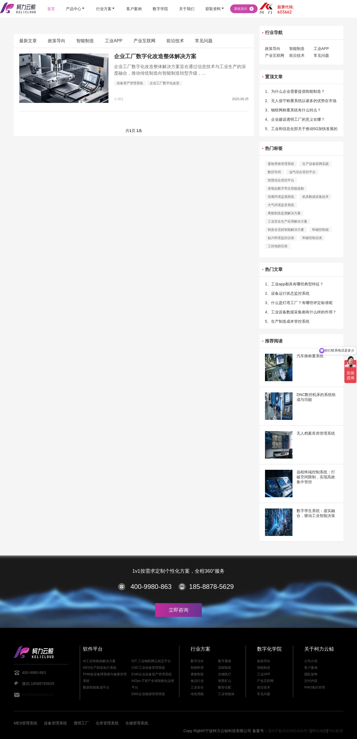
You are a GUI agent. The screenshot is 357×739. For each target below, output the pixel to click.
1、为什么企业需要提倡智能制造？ (295, 91)
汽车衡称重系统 (310, 356)
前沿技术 (175, 40)
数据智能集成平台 (96, 687)
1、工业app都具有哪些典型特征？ (294, 284)
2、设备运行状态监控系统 (287, 293)
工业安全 (197, 687)
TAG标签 (335, 731)
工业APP (113, 40)
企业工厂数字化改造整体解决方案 (155, 56)
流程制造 (224, 668)
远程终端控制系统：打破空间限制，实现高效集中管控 (316, 477)
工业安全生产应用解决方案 (287, 221)
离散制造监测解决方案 (284, 213)
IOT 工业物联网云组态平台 (151, 661)
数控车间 (274, 172)
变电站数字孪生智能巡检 (286, 188)
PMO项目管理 (314, 687)
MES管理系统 (25, 723)
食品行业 (197, 681)
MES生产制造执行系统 (99, 668)
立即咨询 (178, 610)
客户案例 (310, 668)
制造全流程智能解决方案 (286, 230)
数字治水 (197, 661)
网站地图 (319, 731)
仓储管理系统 (136, 723)
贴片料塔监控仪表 (281, 238)
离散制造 (197, 674)
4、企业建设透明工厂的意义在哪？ (295, 119)
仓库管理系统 (107, 723)
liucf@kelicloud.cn (37, 694)
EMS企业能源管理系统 (148, 694)
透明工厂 (81, 723)
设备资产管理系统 (130, 83)
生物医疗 (224, 674)
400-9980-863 (150, 586)
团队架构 (310, 674)
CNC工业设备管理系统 (148, 668)
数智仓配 (224, 687)
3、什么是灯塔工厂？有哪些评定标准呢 (299, 302)
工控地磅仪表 (278, 246)
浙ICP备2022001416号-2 (289, 731)
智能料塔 (197, 668)
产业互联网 (144, 40)
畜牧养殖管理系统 (281, 164)
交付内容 (310, 681)
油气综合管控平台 (302, 172)
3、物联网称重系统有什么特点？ (293, 110)
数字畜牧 (224, 661)
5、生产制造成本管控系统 (287, 321)
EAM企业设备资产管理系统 (152, 674)
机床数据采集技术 (315, 197)
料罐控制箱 (320, 230)
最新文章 (28, 40)
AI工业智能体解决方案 (99, 661)
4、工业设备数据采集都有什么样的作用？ (300, 312)
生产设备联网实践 (315, 164)
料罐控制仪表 (312, 238)
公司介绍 (310, 661)
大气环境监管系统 (281, 205)
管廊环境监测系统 (281, 197)
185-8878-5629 (211, 586)
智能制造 (85, 40)
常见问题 (204, 40)
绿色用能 (197, 694)
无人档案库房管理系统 (316, 433)
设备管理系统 (55, 723)
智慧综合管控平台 (281, 180)
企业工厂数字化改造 (164, 83)
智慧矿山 (224, 681)
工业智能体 (226, 694)
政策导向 (56, 40)
